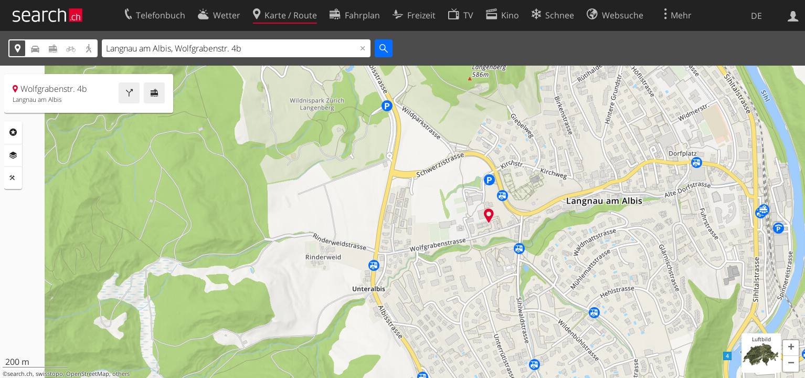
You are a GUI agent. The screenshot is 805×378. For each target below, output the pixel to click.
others (121, 373)
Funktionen (13, 178)
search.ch (20, 373)
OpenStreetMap (87, 373)
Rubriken (13, 132)
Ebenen (13, 155)
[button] (791, 348)
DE (756, 16)
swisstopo (49, 373)
